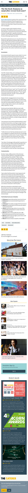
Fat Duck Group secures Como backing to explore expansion (12, 258)
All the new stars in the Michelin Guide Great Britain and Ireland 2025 (16, 313)
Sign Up (14, 371)
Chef (3, 222)
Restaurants (10, 225)
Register (4, 490)
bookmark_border (26, 16)
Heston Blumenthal (6, 20)
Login (9, 490)
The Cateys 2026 (8, 461)
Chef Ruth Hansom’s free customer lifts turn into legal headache (12, 357)
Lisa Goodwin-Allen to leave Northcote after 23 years (16, 306)
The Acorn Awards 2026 (10, 429)
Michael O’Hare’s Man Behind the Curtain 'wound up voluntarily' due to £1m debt (16, 326)
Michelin (9, 311)
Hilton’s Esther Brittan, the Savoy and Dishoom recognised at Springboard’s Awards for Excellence (13, 278)
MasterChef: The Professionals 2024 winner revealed (15, 333)
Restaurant (3, 13)
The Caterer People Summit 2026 (13, 398)
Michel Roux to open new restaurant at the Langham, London (16, 320)
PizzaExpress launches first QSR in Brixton (12, 297)
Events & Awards (14, 378)
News (4, 255)
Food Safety (8, 222)
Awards (4, 274)
